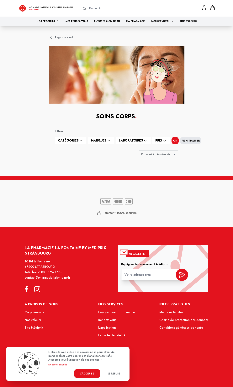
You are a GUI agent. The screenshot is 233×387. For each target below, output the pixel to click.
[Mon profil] (204, 7)
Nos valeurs (188, 21)
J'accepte (87, 373)
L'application (107, 329)
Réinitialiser (191, 140)
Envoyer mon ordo (107, 21)
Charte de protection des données (181, 321)
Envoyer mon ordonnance (116, 314)
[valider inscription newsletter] (179, 276)
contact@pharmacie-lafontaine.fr (50, 281)
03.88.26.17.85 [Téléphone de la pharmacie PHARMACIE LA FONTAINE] (54, 275)
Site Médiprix (37, 329)
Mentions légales (169, 314)
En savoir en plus (57, 364)
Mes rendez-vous (77, 21)
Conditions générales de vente (179, 329)
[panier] (212, 7)
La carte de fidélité (112, 336)
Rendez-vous (107, 321)
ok (175, 140)
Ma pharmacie (135, 21)
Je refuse (114, 373)
